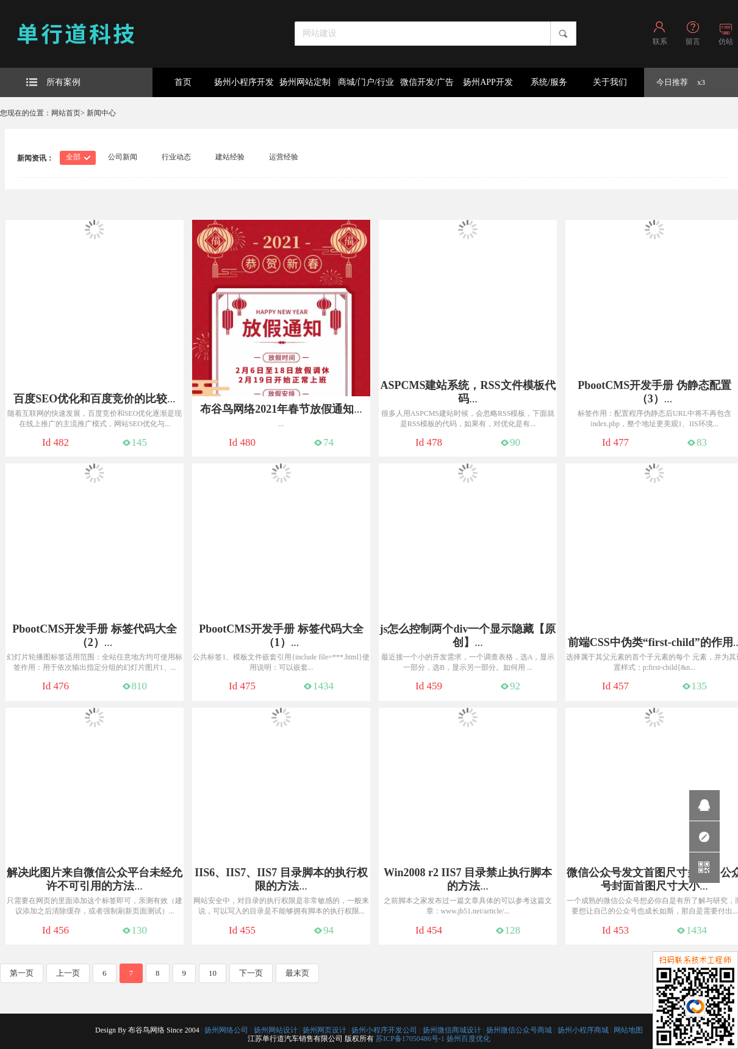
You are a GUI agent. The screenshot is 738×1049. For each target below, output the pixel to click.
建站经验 (230, 157)
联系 (660, 41)
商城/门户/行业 (366, 82)
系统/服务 (549, 82)
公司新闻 (122, 157)
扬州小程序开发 (244, 82)
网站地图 (628, 1030)
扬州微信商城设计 (452, 1030)
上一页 (68, 973)
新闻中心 (101, 113)
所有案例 (53, 82)
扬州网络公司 (226, 1030)
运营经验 (283, 157)
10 (213, 973)
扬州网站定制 (305, 82)
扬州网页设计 (324, 1030)
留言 (693, 41)
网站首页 (66, 113)
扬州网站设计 (276, 1030)
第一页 (22, 973)
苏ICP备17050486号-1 (410, 1038)
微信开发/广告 (427, 82)
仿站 (725, 41)
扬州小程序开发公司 (384, 1030)
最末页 (297, 973)
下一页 (251, 973)
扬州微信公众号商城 (519, 1030)
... (94, 399)
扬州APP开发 (488, 82)
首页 (183, 82)
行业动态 (176, 157)
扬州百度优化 (468, 1038)
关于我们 (610, 82)
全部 (73, 157)
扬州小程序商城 (583, 1030)
